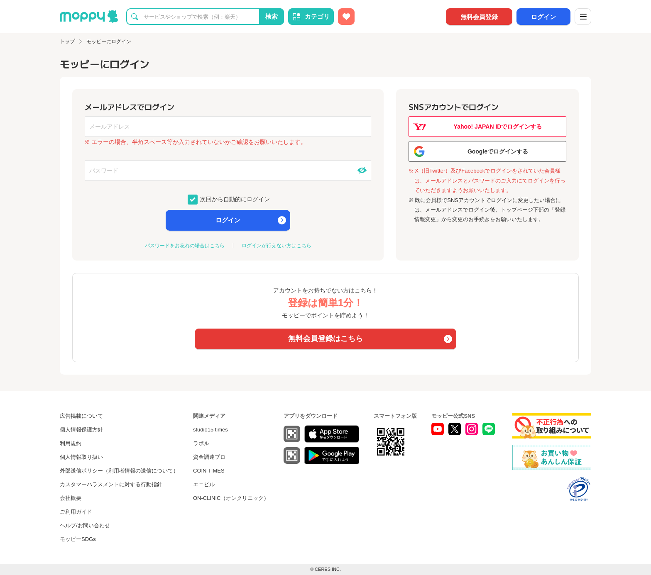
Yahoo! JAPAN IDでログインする (498, 126)
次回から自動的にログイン (234, 198)
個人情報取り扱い (81, 457)
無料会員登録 (479, 16)
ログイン (543, 16)
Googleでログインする (497, 151)
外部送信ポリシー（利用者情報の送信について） (119, 471)
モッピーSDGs (78, 539)
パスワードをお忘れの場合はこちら (185, 245)
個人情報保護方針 (81, 429)
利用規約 (70, 443)
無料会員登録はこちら (325, 338)
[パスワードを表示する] (362, 170)
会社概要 (70, 498)
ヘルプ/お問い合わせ (85, 525)
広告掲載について (81, 416)
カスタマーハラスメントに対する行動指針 (111, 484)
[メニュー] (583, 16)
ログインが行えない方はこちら (276, 245)
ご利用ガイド (76, 512)
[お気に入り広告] (346, 16)
